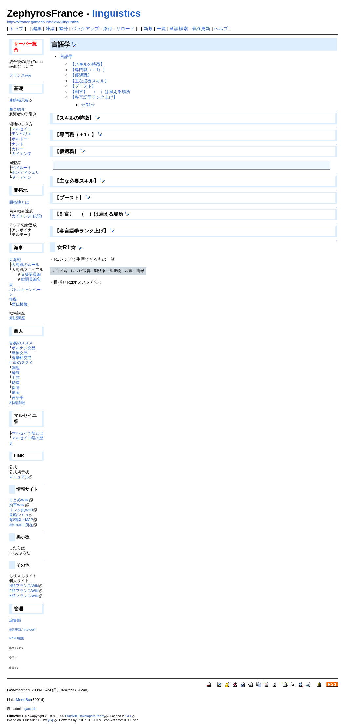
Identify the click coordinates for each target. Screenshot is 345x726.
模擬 (13, 299)
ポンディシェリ (25, 172)
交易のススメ (21, 343)
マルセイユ (21, 129)
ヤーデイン (21, 177)
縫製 (16, 373)
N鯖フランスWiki (24, 585)
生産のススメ (21, 362)
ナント (18, 144)
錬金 (16, 392)
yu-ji (50, 720)
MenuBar (23, 700)
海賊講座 (17, 318)
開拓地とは (19, 202)
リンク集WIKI (21, 510)
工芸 (16, 377)
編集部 (15, 620)
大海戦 (15, 259)
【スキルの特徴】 (88, 64)
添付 (107, 28)
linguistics (116, 13)
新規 (148, 28)
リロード (125, 28)
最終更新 (201, 28)
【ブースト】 (83, 86)
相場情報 (17, 402)
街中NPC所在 (21, 525)
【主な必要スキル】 (90, 80)
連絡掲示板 (19, 100)
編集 (37, 28)
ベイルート (21, 167)
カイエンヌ (21, 153)
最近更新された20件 (22, 629)
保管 (16, 387)
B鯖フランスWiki (24, 596)
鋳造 (16, 382)
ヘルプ (221, 28)
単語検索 (179, 28)
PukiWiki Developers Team (84, 716)
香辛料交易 (21, 357)
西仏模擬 (20, 304)
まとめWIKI (19, 500)
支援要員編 (31, 274)
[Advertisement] (126, 303)
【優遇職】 (81, 75)
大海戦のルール (25, 264)
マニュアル (19, 477)
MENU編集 (16, 638)
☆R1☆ (88, 104)
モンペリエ (21, 133)
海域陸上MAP (21, 519)
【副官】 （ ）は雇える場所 (100, 91)
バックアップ (85, 28)
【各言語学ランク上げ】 (94, 97)
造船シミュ (19, 515)
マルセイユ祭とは (27, 433)
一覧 (161, 28)
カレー (18, 149)
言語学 (18, 397)
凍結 (50, 28)
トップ (16, 28)
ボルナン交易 (23, 348)
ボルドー (20, 139)
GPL (128, 716)
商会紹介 (17, 109)
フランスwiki (20, 75)
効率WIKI (17, 505)
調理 (16, 368)
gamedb (30, 709)
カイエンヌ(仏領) (27, 216)
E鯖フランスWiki (24, 590)
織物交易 (20, 353)
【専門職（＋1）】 (89, 69)
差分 (63, 28)
